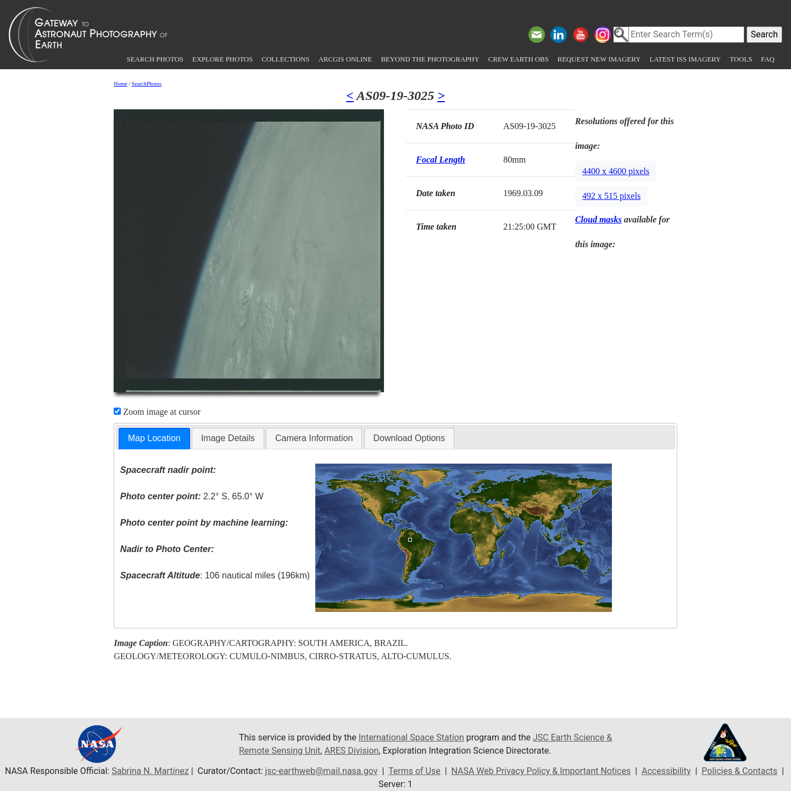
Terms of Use (414, 771)
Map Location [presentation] (154, 438)
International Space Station (411, 737)
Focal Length (440, 159)
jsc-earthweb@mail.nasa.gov (321, 771)
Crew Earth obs (518, 59)
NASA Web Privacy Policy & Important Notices (541, 771)
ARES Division (351, 750)
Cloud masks (598, 219)
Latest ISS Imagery (685, 59)
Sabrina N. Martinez (150, 771)
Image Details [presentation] (228, 438)
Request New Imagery (599, 59)
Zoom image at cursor (157, 411)
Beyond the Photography (430, 59)
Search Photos (155, 59)
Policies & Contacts (739, 771)
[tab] (154, 438)
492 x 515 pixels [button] (611, 195)
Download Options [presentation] (409, 438)
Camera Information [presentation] (314, 438)
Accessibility (666, 771)
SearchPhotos (146, 84)
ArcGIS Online (345, 59)
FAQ (768, 59)
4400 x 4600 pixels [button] (615, 171)
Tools (740, 59)
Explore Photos (222, 59)
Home (120, 84)
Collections (285, 59)
